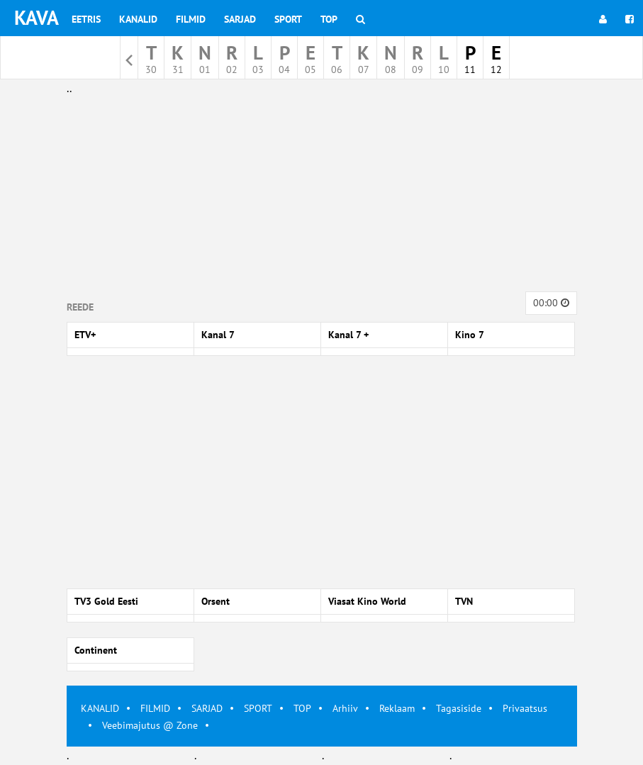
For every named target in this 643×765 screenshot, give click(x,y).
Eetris (86, 19)
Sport (288, 19)
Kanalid (138, 19)
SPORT (258, 708)
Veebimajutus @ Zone (150, 725)
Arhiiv (345, 708)
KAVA (36, 17)
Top (328, 19)
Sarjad (240, 19)
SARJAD (207, 708)
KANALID (100, 708)
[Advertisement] (322, 197)
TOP (302, 708)
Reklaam (397, 708)
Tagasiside (458, 708)
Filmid (191, 19)
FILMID (155, 708)
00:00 (551, 302)
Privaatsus (525, 708)
